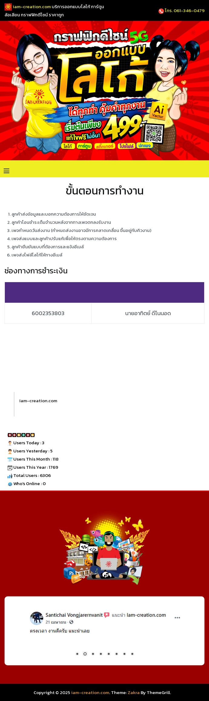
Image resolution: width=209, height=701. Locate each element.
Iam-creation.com (38, 400)
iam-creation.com (90, 692)
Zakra (134, 692)
